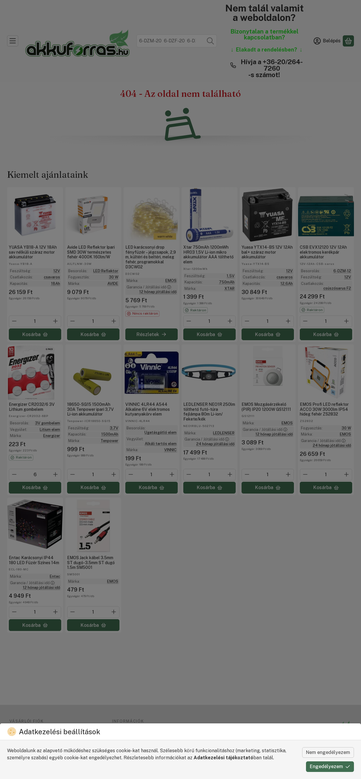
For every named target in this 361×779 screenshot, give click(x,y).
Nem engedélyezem (328, 752)
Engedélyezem (330, 766)
